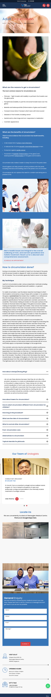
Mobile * (8, 616)
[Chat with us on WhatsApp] (48, 686)
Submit (25, 644)
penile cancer (20, 150)
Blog (47, 696)
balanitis (16, 154)
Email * (7, 622)
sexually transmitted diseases (28, 147)
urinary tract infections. (24, 143)
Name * (8, 610)
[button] (4, 5)
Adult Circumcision (29, 23)
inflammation (23, 154)
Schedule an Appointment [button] (14, 260)
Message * (8, 629)
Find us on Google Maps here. (25, 518)
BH (33, 1)
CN (31, 1)
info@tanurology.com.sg (15, 687)
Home (4, 23)
